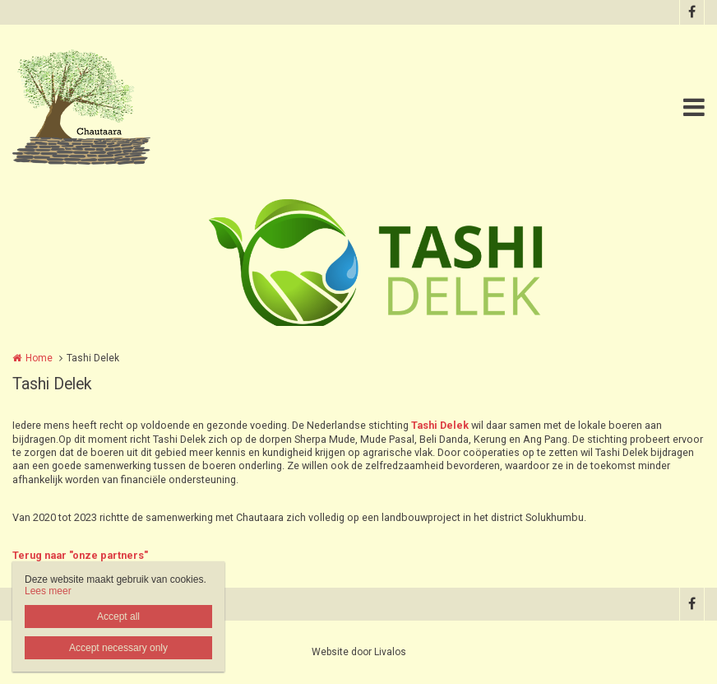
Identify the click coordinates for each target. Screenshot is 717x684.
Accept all (118, 616)
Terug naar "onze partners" (80, 555)
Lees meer (48, 591)
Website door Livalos (359, 652)
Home (39, 358)
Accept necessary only (118, 648)
